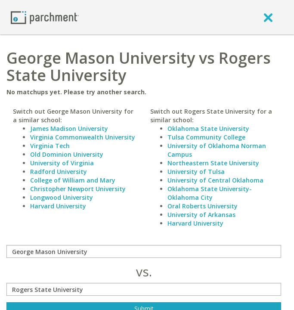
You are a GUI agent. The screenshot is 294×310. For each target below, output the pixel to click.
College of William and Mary (72, 180)
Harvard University (58, 206)
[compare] (143, 251)
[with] (143, 289)
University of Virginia (62, 163)
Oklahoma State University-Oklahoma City (209, 193)
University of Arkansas (201, 215)
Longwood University (61, 197)
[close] (268, 17)
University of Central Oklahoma (215, 180)
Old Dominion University (66, 154)
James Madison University (69, 128)
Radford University (58, 171)
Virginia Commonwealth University (82, 137)
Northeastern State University (213, 163)
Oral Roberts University (202, 206)
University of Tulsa (196, 171)
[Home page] (45, 17)
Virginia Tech (50, 146)
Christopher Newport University (78, 189)
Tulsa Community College (206, 137)
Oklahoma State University (208, 128)
